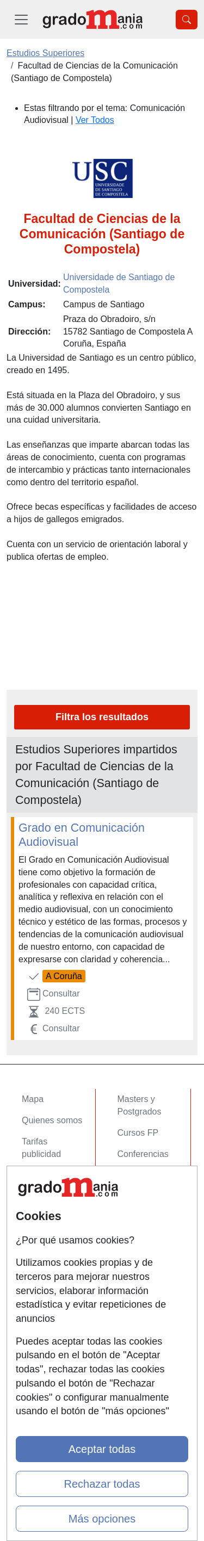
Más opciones (102, 1519)
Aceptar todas (102, 1449)
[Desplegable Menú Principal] (21, 19)
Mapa (33, 1099)
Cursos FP (138, 1132)
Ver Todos (95, 120)
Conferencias (143, 1154)
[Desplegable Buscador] (186, 19)
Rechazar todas (102, 1484)
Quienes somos (52, 1120)
